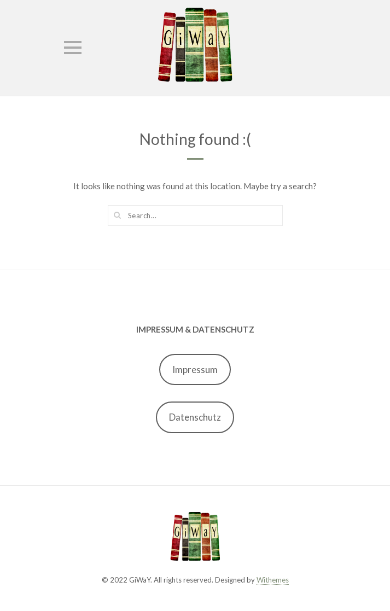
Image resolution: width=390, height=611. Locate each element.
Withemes (273, 579)
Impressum (195, 369)
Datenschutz (195, 417)
